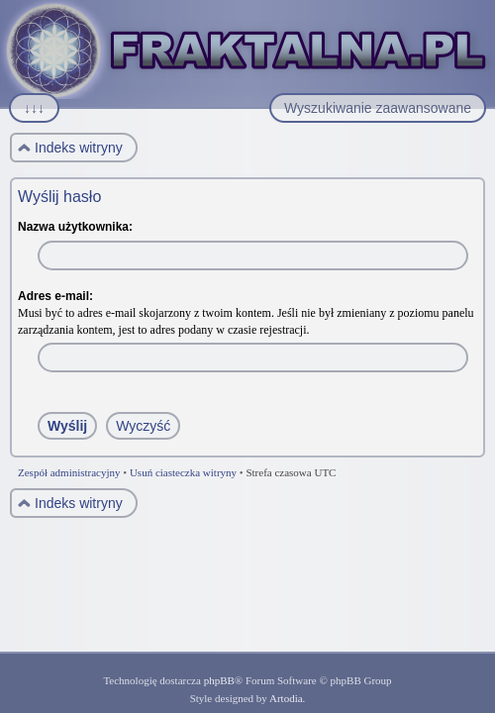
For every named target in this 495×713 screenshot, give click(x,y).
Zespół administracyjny (69, 472)
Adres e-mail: (55, 296)
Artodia (286, 698)
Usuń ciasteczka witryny (183, 472)
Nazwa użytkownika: (75, 227)
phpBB (219, 680)
